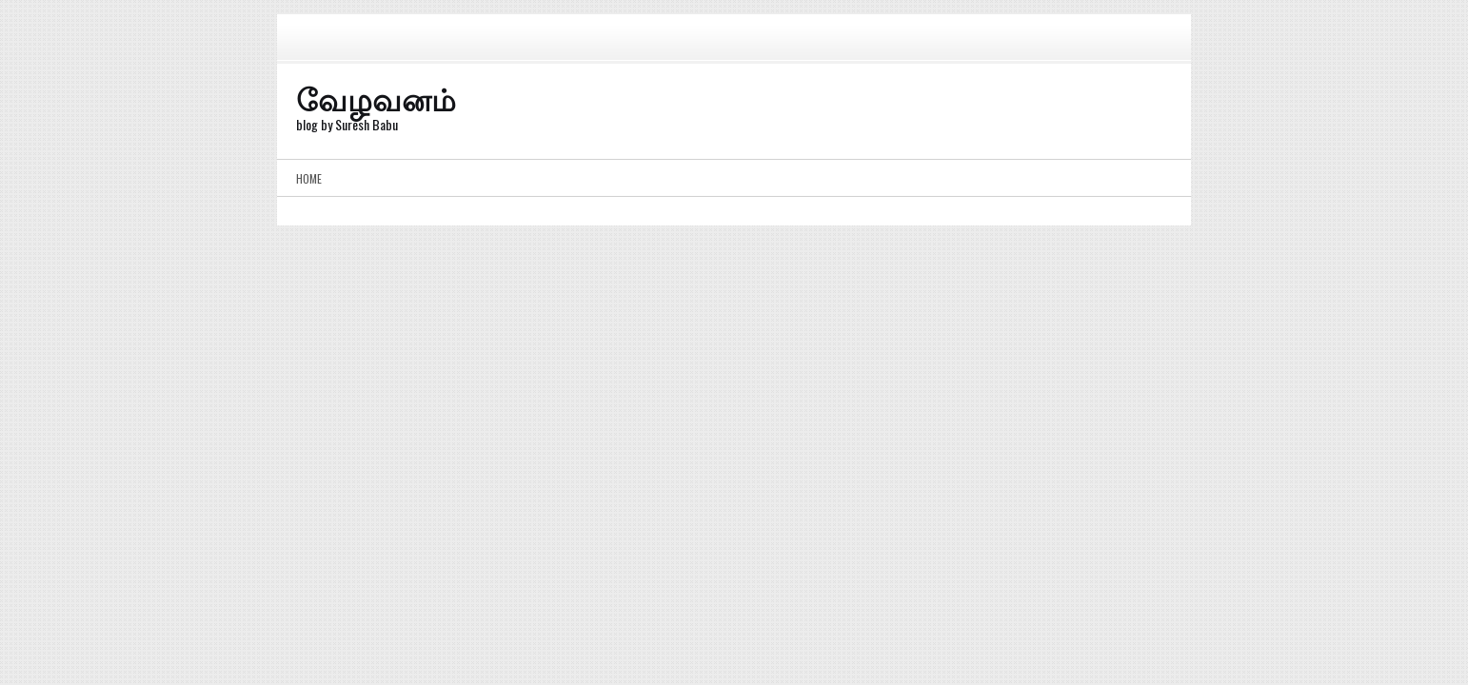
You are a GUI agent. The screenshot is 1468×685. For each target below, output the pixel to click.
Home (309, 178)
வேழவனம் (376, 97)
